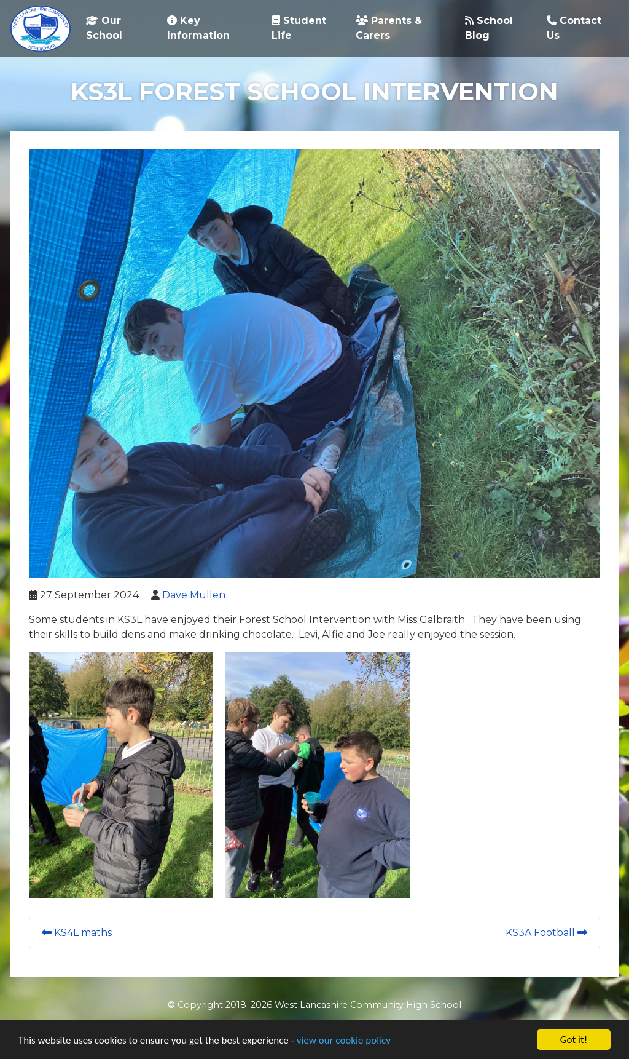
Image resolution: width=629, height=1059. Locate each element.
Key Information (198, 28)
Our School (104, 28)
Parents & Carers (389, 28)
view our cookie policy (344, 1040)
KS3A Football (546, 932)
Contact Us (574, 28)
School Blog (489, 28)
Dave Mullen (193, 595)
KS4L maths (77, 932)
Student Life (299, 28)
